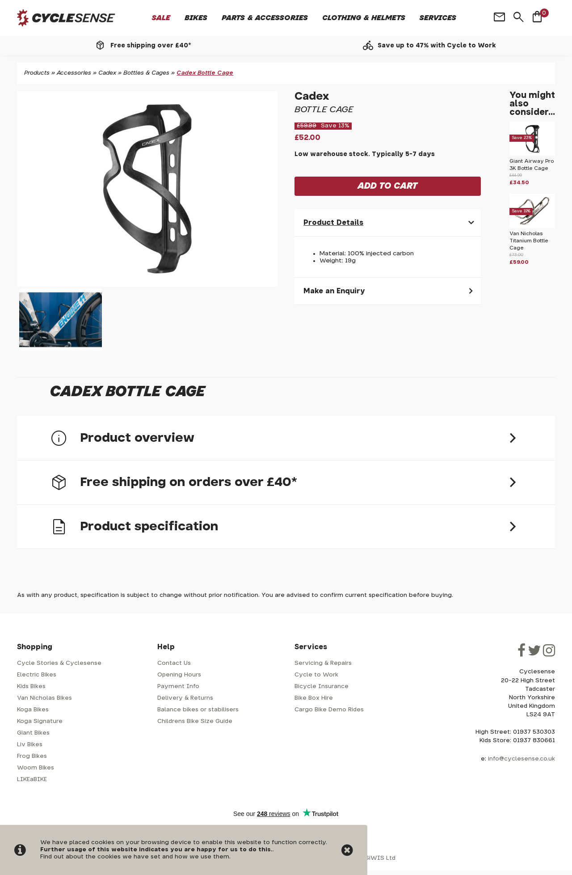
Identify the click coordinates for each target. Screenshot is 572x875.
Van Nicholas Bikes (44, 698)
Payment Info (178, 686)
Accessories (74, 73)
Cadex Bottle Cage (205, 73)
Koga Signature (40, 721)
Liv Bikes (29, 745)
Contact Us (174, 663)
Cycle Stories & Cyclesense (59, 663)
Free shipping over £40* (150, 45)
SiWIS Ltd (380, 858)
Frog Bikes (32, 756)
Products (37, 73)
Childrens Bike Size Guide (194, 721)
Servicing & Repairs (323, 663)
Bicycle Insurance (321, 686)
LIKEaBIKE (32, 779)
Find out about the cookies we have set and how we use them (134, 857)
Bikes (196, 17)
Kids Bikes (31, 686)
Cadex (107, 73)
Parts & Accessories (265, 17)
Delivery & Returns (185, 698)
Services (438, 17)
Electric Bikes (36, 675)
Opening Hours (179, 675)
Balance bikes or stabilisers (198, 710)
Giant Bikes (33, 733)
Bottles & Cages (146, 73)
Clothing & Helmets (363, 17)
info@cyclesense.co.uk (521, 759)
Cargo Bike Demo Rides (329, 710)
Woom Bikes (35, 768)
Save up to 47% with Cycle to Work (437, 45)
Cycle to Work (316, 675)
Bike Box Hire (313, 698)
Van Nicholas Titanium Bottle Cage (528, 240)
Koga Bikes (33, 710)
